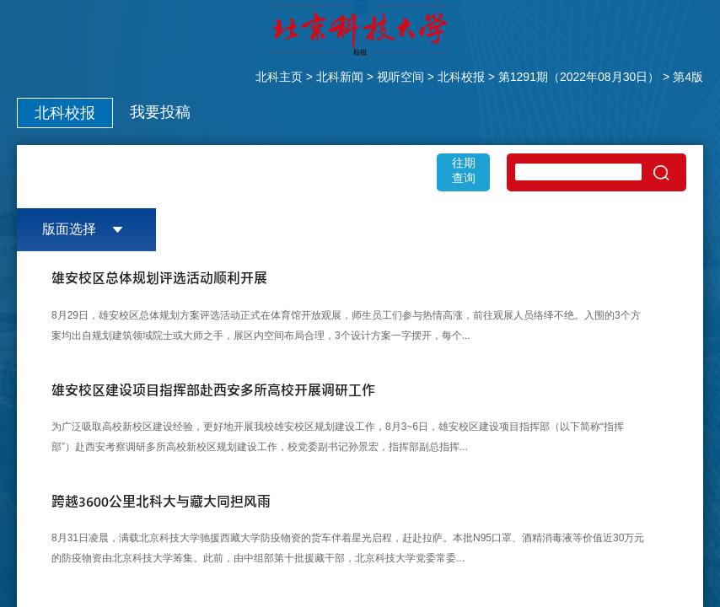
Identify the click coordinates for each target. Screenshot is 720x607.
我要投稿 (160, 112)
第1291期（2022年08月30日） (578, 76)
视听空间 (400, 76)
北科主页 (279, 76)
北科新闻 (339, 76)
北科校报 (461, 76)
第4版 (688, 76)
